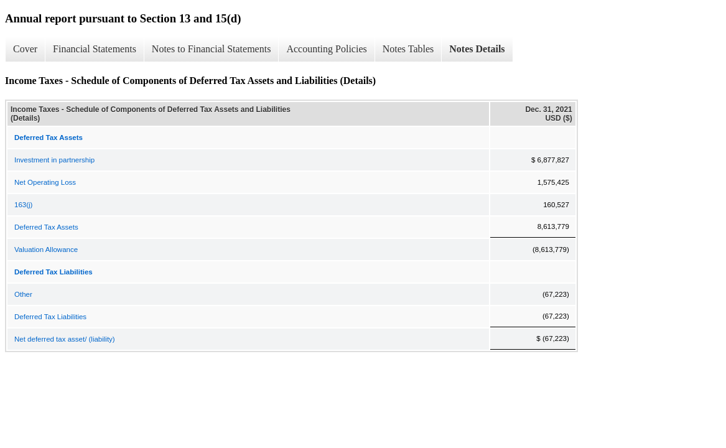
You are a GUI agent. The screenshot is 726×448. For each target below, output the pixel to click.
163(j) (23, 204)
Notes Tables (408, 49)
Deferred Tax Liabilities (50, 316)
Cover (25, 49)
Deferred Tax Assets (46, 227)
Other (23, 294)
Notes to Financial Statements (211, 49)
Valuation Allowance (46, 249)
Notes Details (477, 49)
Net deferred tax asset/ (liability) (64, 339)
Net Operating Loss (45, 182)
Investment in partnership (54, 160)
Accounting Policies (326, 49)
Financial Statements (94, 49)
